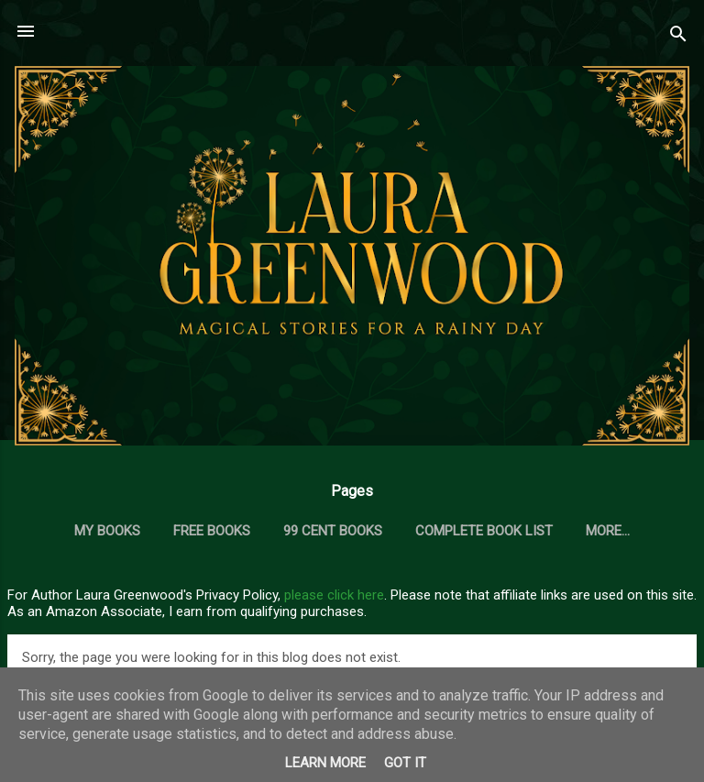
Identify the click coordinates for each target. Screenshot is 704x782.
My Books (107, 531)
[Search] (678, 37)
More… (608, 531)
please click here (334, 595)
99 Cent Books (332, 531)
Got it (405, 762)
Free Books (211, 531)
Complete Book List (484, 531)
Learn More (325, 762)
